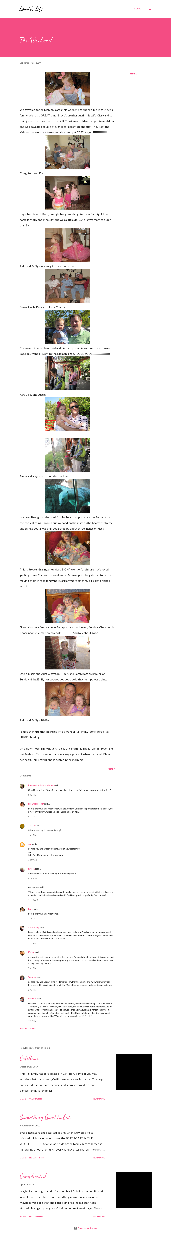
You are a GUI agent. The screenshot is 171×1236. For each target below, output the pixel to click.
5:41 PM (32, 968)
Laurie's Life (31, 9)
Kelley (31, 952)
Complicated (33, 1176)
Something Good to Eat (45, 1117)
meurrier (32, 998)
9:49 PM (32, 835)
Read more (99, 1099)
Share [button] (133, 73)
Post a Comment (28, 1028)
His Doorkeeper (36, 803)
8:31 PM (32, 816)
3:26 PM (32, 918)
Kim (30, 908)
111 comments (37, 1157)
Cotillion (29, 1058)
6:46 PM (32, 989)
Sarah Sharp (33, 927)
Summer (32, 977)
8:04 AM (32, 878)
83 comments (36, 1216)
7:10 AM (32, 859)
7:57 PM (32, 1021)
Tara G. (31, 825)
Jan (29, 843)
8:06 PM (32, 795)
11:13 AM (33, 900)
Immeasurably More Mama (41, 785)
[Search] (138, 8)
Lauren (31, 868)
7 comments (35, 1099)
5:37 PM (32, 943)
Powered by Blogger (85, 1228)
